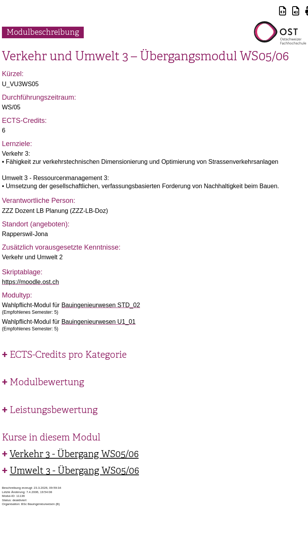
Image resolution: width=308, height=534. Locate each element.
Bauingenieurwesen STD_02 (100, 305)
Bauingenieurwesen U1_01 (98, 321)
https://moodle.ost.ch (30, 282)
